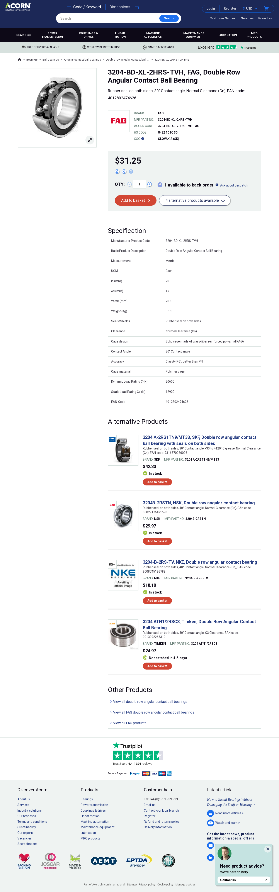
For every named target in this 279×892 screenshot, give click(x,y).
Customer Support (223, 18)
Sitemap (132, 884)
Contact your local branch (161, 810)
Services (247, 18)
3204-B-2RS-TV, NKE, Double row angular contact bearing (200, 562)
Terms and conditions (32, 821)
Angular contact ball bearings (82, 59)
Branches (265, 18)
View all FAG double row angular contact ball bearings (153, 712)
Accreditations (27, 844)
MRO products (254, 35)
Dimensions (120, 7)
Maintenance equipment (193, 35)
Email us (149, 805)
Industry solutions (29, 810)
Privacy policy (147, 884)
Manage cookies (185, 884)
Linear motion (120, 35)
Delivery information (158, 827)
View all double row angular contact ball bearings (150, 702)
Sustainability (26, 827)
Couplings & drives (88, 35)
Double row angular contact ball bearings (128, 59)
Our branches (26, 816)
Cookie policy (165, 884)
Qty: (120, 184)
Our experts (25, 832)
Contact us (244, 879)
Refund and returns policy (161, 821)
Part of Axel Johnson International (104, 884)
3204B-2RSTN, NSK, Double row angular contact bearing (199, 502)
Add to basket (133, 200)
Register (230, 8)
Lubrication (227, 35)
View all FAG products (129, 723)
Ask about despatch (234, 185)
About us (23, 799)
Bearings (23, 35)
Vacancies (24, 838)
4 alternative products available (192, 200)
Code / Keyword (87, 7)
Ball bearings (51, 59)
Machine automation (153, 35)
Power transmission (52, 35)
